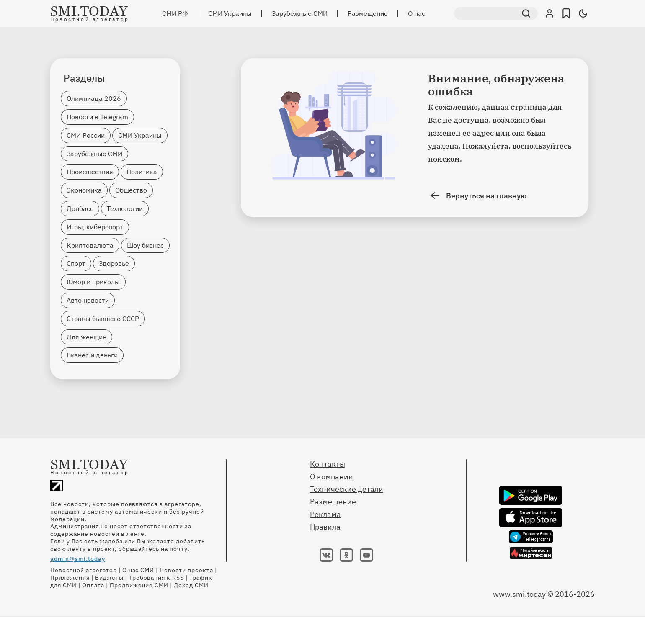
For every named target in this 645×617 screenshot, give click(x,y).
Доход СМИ (191, 585)
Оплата (93, 585)
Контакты (327, 464)
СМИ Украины (230, 13)
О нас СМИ (138, 570)
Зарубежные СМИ (300, 13)
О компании (331, 476)
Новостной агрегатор (83, 570)
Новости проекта (186, 570)
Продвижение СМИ (139, 585)
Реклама (325, 514)
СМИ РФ (175, 13)
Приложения (70, 577)
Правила (325, 527)
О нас (416, 13)
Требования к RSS (156, 577)
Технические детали (346, 489)
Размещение (368, 13)
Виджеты (109, 577)
